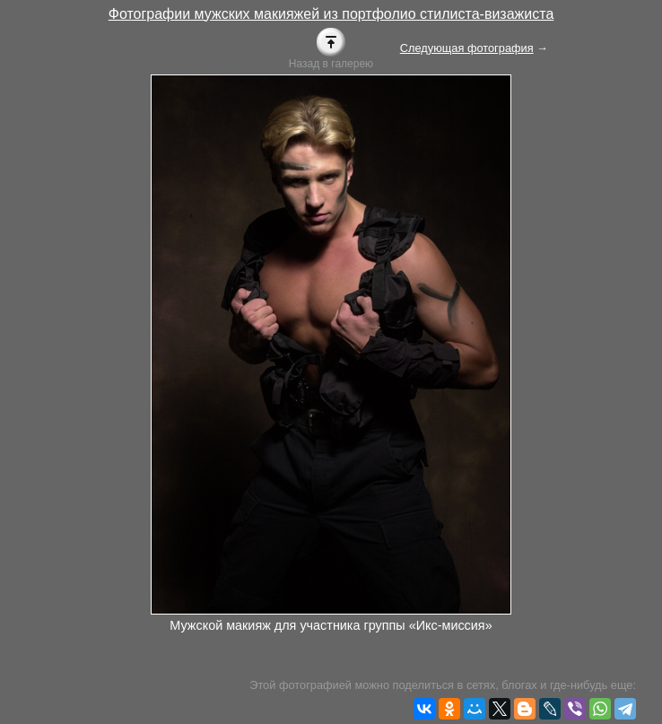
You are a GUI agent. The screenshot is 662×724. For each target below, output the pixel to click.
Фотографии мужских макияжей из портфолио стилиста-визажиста (331, 14)
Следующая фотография (467, 48)
